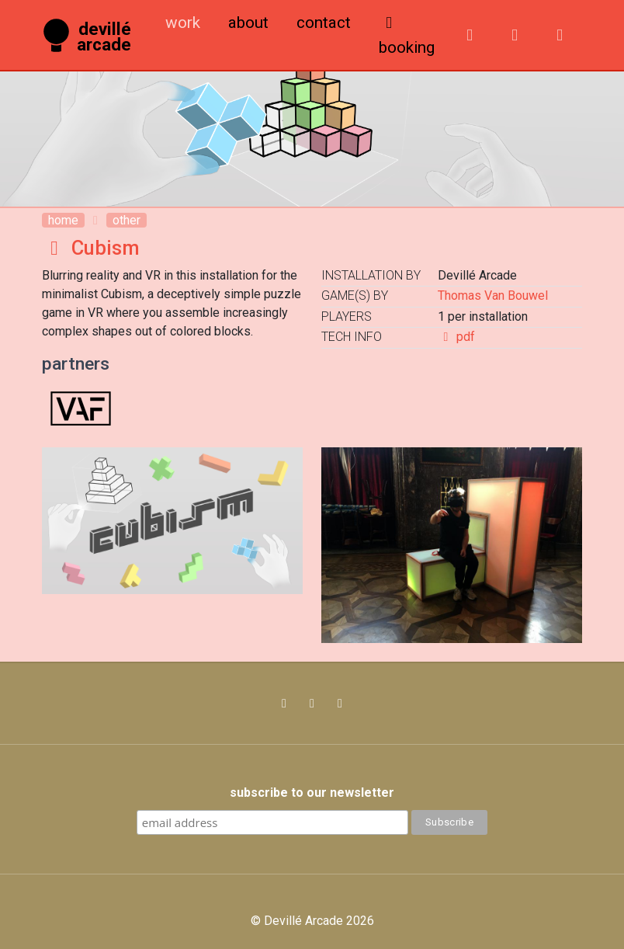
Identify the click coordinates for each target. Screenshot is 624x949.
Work (182, 22)
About (248, 22)
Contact (323, 22)
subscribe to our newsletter (312, 792)
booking (407, 36)
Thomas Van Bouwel (493, 295)
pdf (456, 336)
